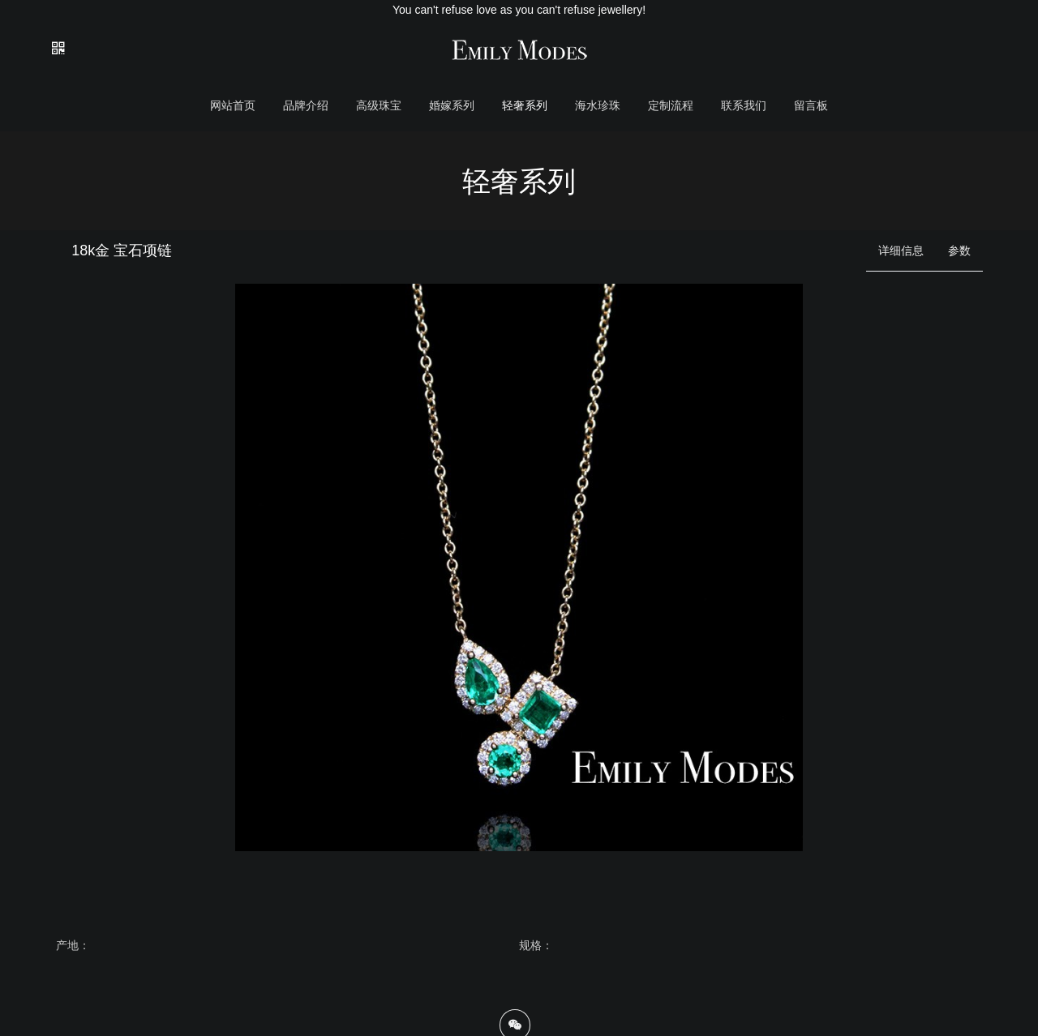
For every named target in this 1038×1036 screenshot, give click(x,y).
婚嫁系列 (451, 105)
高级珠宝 (378, 105)
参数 (959, 250)
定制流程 (670, 105)
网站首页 (232, 105)
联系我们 (743, 105)
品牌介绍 (305, 105)
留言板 (811, 105)
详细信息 (901, 250)
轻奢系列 (524, 105)
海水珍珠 (597, 105)
